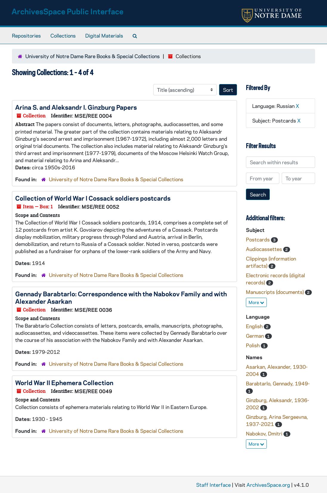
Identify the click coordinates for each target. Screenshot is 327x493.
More (256, 302)
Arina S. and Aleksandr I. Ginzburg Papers (76, 107)
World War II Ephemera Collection (64, 382)
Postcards (258, 239)
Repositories (26, 35)
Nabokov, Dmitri (264, 433)
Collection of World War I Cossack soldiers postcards (93, 198)
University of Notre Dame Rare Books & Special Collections (92, 56)
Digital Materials (104, 35)
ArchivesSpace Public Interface (67, 11)
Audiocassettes (264, 249)
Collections (63, 35)
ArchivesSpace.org (268, 484)
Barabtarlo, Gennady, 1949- (278, 383)
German (255, 335)
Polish (253, 345)
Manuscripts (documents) (275, 292)
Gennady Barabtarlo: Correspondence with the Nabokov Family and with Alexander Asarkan (121, 297)
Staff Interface (213, 484)
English (255, 326)
